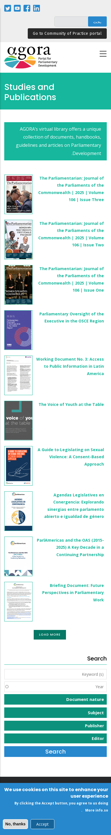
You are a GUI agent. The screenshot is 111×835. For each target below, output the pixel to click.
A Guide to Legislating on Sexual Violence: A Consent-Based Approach (71, 456)
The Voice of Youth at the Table (71, 404)
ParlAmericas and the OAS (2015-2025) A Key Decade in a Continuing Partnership (70, 547)
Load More (50, 634)
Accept (42, 825)
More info (94, 812)
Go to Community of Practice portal (67, 33)
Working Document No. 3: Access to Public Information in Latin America (70, 366)
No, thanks (15, 825)
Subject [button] (96, 712)
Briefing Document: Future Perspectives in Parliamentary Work (73, 592)
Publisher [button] (94, 725)
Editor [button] (98, 738)
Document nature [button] (85, 699)
